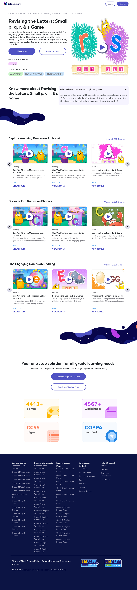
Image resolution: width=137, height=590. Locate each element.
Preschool (37, 13)
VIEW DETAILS (19, 186)
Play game (22, 51)
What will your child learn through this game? (93, 89)
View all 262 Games (115, 139)
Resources (13, 13)
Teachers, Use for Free (68, 387)
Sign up (123, 4)
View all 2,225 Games (114, 202)
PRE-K (13, 64)
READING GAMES (33, 74)
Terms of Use (19, 561)
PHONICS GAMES (54, 74)
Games (23, 13)
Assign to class (52, 51)
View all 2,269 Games (114, 265)
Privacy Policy (33, 561)
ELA (29, 13)
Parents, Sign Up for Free (68, 376)
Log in (110, 4)
